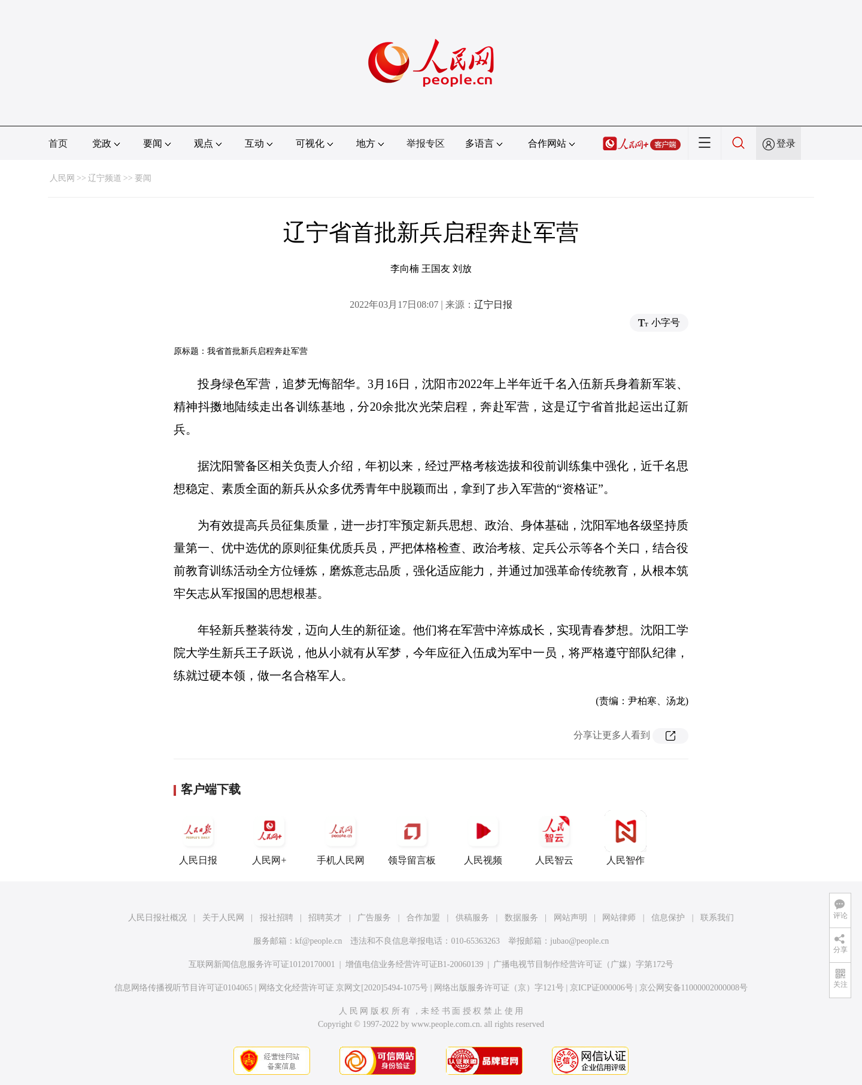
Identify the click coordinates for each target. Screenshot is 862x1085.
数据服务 (521, 917)
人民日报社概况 (157, 917)
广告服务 (374, 917)
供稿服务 (472, 917)
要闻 (143, 178)
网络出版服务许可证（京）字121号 (499, 987)
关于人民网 (223, 917)
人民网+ (269, 837)
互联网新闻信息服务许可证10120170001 (262, 964)
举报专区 (425, 143)
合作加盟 (423, 917)
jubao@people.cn (579, 941)
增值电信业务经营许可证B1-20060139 (414, 964)
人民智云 (554, 837)
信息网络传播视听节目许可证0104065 (183, 987)
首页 (58, 143)
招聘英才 (325, 917)
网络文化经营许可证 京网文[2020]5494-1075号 (344, 987)
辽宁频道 (105, 178)
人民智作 (625, 837)
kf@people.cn (318, 941)
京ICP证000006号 (601, 987)
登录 (786, 143)
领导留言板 (412, 837)
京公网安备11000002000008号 (693, 987)
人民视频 (483, 837)
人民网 (62, 178)
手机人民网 (341, 837)
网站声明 (570, 917)
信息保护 (668, 917)
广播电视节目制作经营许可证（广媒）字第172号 (583, 964)
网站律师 (619, 917)
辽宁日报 (493, 304)
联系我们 (717, 917)
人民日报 (198, 837)
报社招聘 (276, 917)
